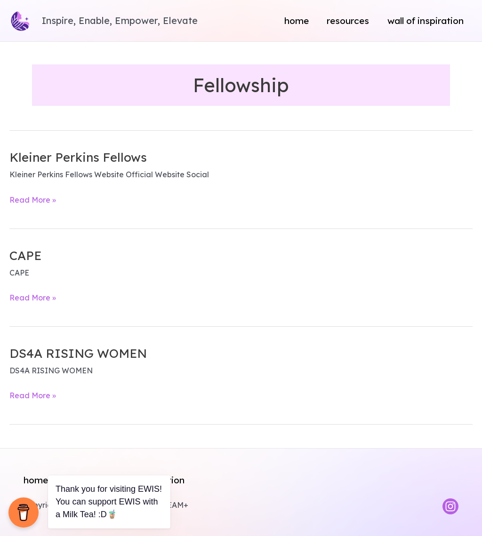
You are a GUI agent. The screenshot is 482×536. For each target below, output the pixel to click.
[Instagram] (450, 506)
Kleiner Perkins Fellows (78, 157)
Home (296, 20)
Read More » (32, 200)
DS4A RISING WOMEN (78, 353)
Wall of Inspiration (425, 20)
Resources (348, 20)
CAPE (25, 255)
